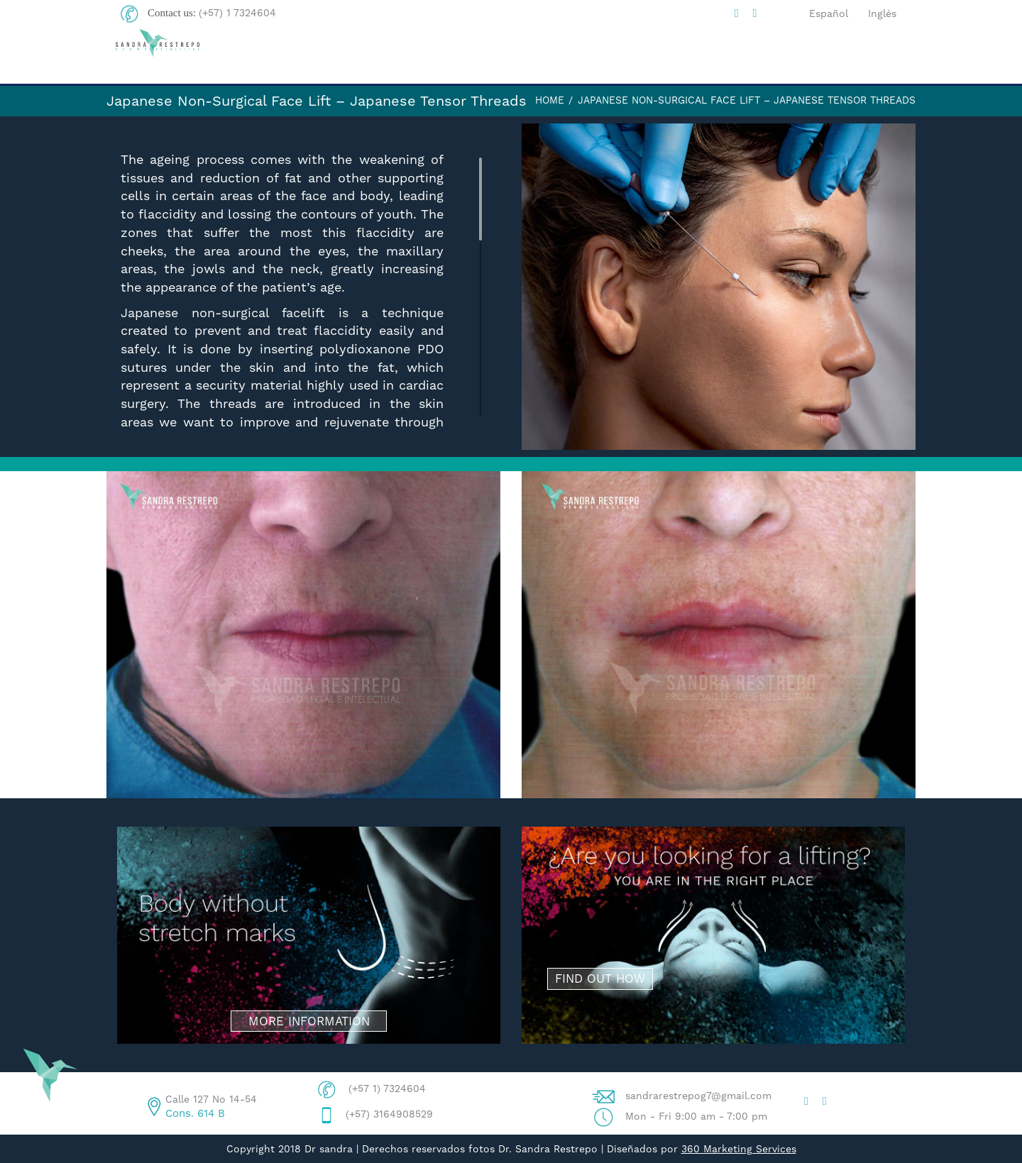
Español (828, 13)
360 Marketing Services (738, 1148)
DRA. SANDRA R (544, 56)
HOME (439, 56)
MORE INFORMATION (309, 1021)
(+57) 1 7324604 (237, 12)
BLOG (648, 56)
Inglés (882, 13)
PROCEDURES (752, 57)
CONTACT (867, 56)
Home (549, 100)
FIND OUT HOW (600, 978)
